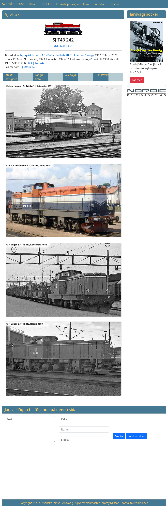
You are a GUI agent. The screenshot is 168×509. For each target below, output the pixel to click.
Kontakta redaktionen (135, 503)
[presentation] (138, 422)
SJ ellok (12, 14)
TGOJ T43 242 (36, 63)
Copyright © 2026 (30, 503)
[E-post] (84, 440)
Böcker (115, 4)
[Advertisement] (84, 474)
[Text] (30, 429)
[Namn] (84, 429)
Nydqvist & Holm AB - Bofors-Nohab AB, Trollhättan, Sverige (57, 55)
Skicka (119, 436)
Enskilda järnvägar (67, 4)
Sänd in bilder (136, 436)
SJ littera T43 (28, 67)
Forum (87, 4)
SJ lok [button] (32, 4)
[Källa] (84, 419)
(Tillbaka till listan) (63, 45)
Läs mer (137, 80)
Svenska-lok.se (13, 3)
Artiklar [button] (100, 4)
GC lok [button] (46, 4)
